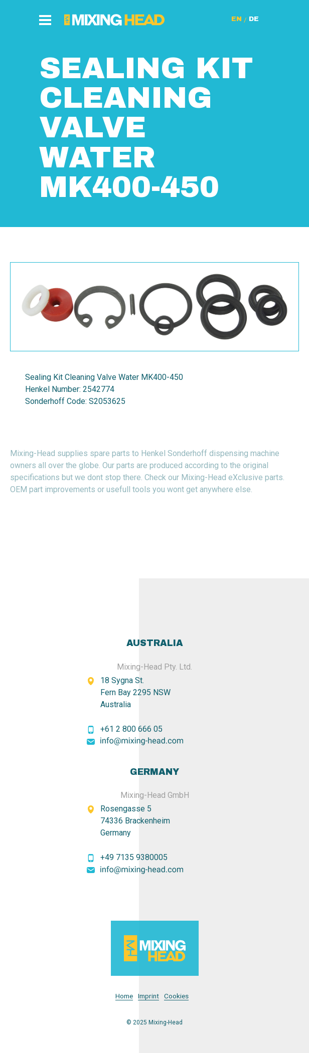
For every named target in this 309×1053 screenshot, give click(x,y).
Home (124, 996)
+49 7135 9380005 (134, 857)
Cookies (176, 996)
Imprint (148, 996)
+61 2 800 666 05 (131, 729)
